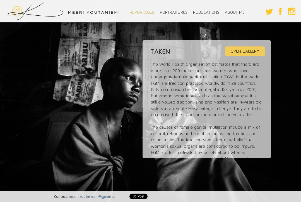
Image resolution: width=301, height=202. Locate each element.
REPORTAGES (142, 12)
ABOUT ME (235, 12)
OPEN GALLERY (245, 51)
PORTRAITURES (173, 12)
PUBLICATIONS (206, 12)
